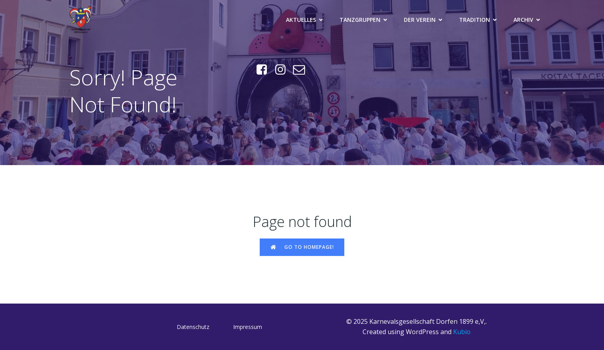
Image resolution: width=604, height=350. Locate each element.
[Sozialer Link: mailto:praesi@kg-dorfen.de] (302, 69)
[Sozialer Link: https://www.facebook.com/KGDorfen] (264, 69)
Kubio (462, 331)
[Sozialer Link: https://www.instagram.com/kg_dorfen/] (283, 69)
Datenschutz (193, 327)
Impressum (247, 327)
